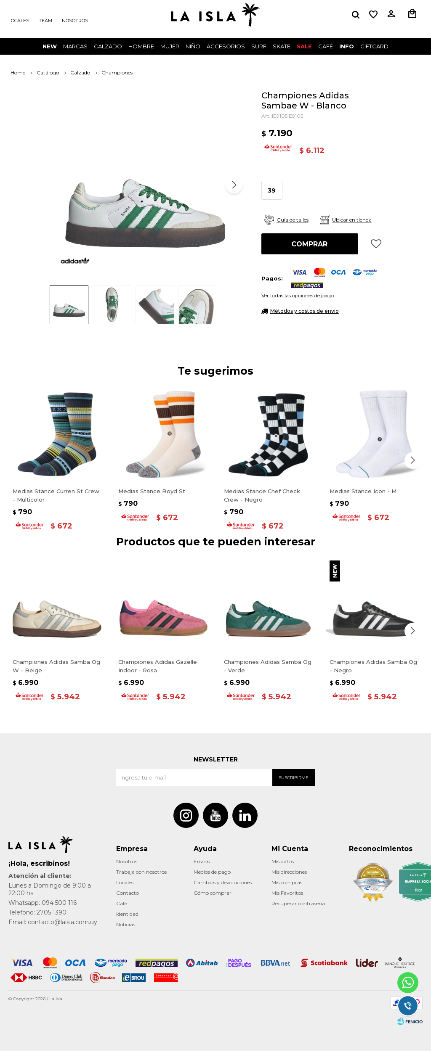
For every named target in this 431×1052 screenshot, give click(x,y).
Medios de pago (212, 873)
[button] (355, 14)
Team (45, 21)
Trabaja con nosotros (141, 873)
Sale (304, 46)
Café (121, 904)
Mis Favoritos (287, 894)
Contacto (127, 894)
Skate (281, 46)
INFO (346, 46)
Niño (193, 46)
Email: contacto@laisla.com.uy (52, 923)
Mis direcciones (289, 873)
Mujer (169, 46)
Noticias (125, 925)
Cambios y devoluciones (223, 883)
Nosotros (75, 21)
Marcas (75, 46)
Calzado (108, 46)
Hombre (141, 46)
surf (258, 46)
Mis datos (282, 862)
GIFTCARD (374, 46)
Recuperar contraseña (298, 904)
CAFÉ (325, 46)
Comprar (309, 244)
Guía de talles (293, 220)
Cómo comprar (212, 894)
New (50, 46)
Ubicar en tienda (352, 220)
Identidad (127, 915)
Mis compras (286, 883)
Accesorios (226, 46)
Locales (18, 21)
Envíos (202, 862)
